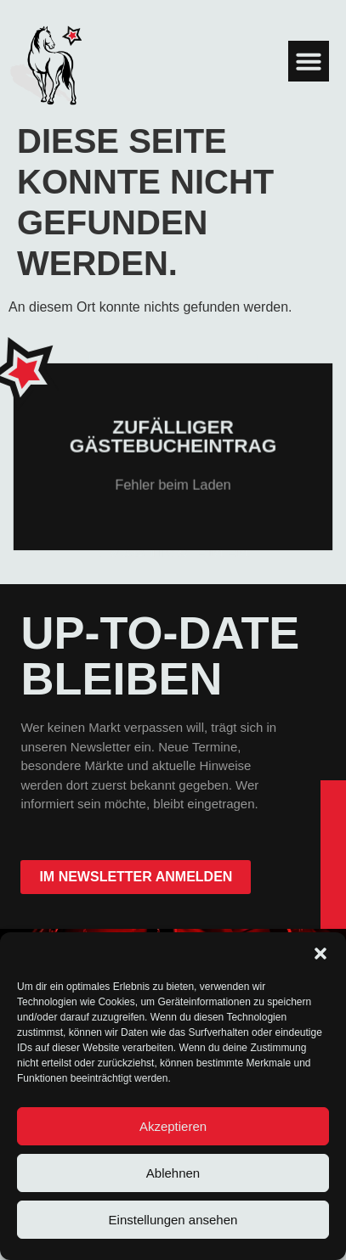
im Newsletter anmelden (135, 876)
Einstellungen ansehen (173, 1219)
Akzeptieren (173, 1126)
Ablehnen (173, 1173)
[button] (320, 953)
